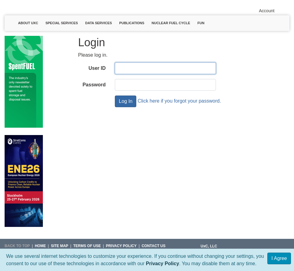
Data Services (98, 23)
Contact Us (153, 246)
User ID (97, 68)
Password (94, 84)
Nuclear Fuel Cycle (171, 23)
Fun (201, 23)
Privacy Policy (162, 263)
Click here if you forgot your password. (179, 101)
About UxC (28, 23)
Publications (131, 23)
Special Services (61, 23)
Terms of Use (87, 246)
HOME (40, 246)
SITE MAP (59, 246)
